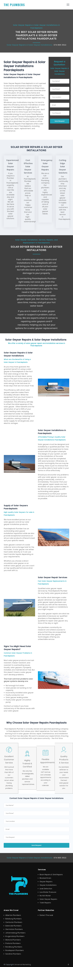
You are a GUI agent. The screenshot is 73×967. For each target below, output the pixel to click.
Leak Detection (46, 888)
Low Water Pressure (48, 892)
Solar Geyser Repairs (48, 899)
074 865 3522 (60, 45)
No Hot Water (45, 896)
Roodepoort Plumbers (14, 950)
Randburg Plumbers (13, 947)
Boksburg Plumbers (13, 919)
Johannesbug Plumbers (15, 933)
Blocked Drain (45, 878)
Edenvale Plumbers (13, 926)
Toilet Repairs (45, 903)
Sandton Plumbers (13, 954)
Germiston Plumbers (14, 929)
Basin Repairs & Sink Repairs (51, 874)
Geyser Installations (48, 885)
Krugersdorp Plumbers (14, 936)
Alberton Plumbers (13, 915)
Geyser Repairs (46, 881)
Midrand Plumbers (13, 940)
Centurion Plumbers (13, 922)
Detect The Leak (46, 915)
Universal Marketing (22, 964)
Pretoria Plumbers (13, 943)
